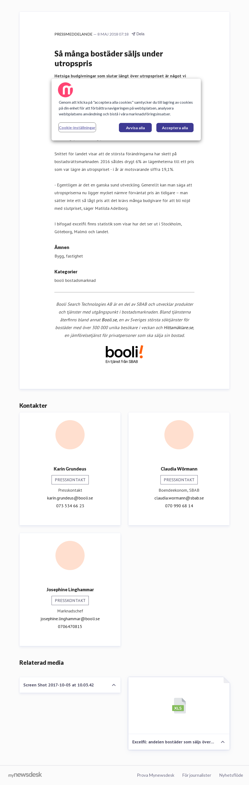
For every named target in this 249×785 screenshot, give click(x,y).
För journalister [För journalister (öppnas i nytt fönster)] (196, 775)
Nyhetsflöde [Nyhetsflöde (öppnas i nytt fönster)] (231, 775)
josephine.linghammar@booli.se (70, 618)
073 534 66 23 (70, 505)
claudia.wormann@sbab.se (179, 498)
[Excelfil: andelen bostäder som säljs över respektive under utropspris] (179, 705)
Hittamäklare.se (178, 327)
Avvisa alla (135, 127)
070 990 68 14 (179, 505)
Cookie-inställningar (77, 127)
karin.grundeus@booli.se (70, 498)
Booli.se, (110, 320)
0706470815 (70, 626)
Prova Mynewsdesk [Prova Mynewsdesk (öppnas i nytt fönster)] (155, 775)
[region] (126, 109)
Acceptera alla (175, 127)
